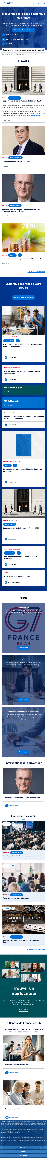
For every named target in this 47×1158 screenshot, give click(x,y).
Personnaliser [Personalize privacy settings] (23, 1155)
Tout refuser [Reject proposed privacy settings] (23, 1151)
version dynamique (35, 115)
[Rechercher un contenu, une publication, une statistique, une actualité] (23, 50)
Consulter (7, 392)
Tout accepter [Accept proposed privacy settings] (23, 1147)
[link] (10, 35)
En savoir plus (8, 405)
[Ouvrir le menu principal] (2, 3)
